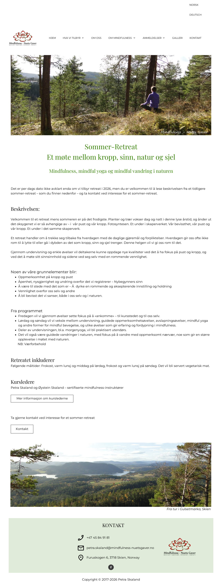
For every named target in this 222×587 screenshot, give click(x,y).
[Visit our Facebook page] (111, 567)
